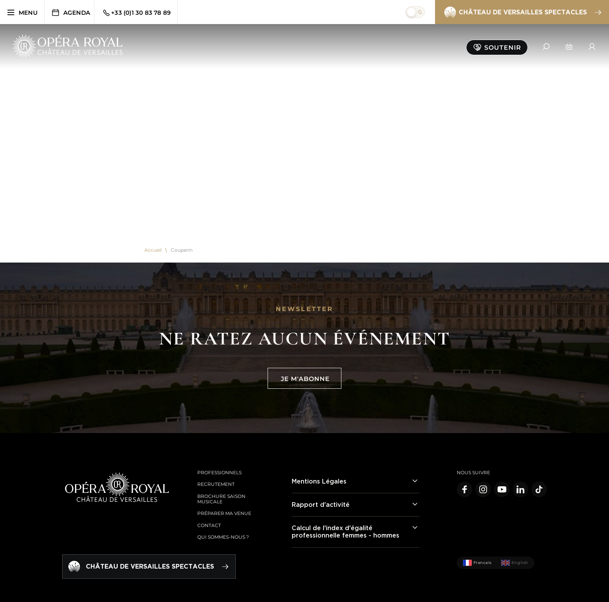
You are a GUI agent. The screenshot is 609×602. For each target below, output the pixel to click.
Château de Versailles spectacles (522, 12)
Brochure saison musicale (221, 499)
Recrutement (216, 484)
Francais (477, 563)
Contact (209, 525)
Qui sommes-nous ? (223, 537)
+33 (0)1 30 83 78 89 (136, 12)
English (514, 563)
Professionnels (219, 472)
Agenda (70, 12)
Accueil (153, 250)
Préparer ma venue (224, 513)
